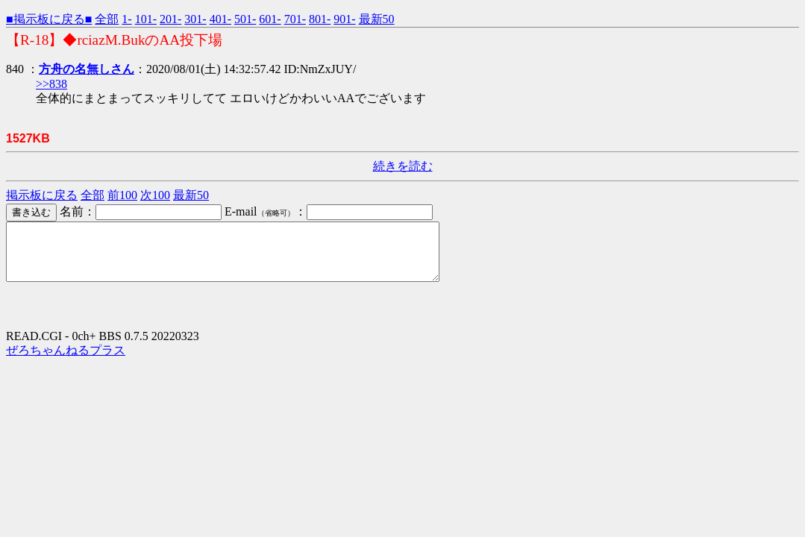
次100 (155, 195)
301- (195, 19)
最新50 (377, 19)
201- (170, 19)
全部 (107, 19)
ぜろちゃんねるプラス (65, 361)
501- (245, 19)
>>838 (51, 84)
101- (146, 19)
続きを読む (403, 166)
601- (270, 19)
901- (344, 19)
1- (126, 19)
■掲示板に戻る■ (49, 19)
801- (320, 19)
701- (295, 19)
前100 (122, 195)
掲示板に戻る (42, 195)
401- (220, 19)
